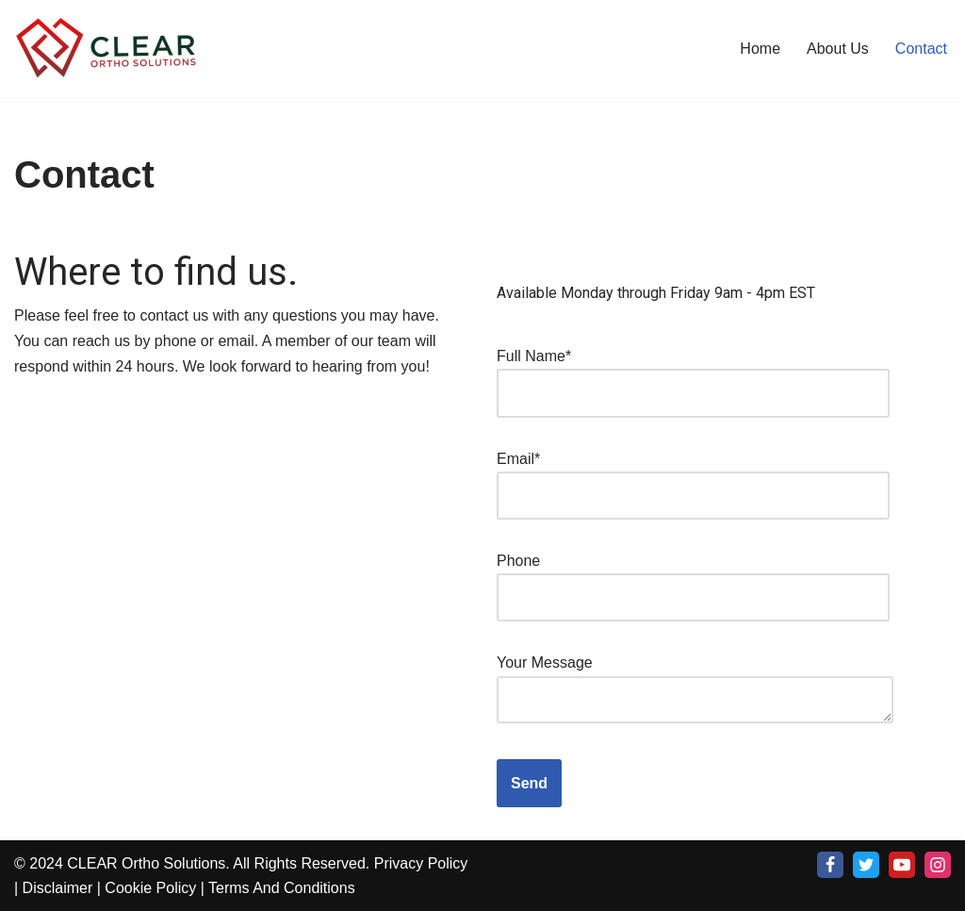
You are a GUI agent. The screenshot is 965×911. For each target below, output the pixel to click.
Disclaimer (58, 888)
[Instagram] (937, 865)
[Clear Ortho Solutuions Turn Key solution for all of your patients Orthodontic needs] (108, 48)
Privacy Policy (421, 863)
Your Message (695, 689)
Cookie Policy (150, 888)
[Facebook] (830, 865)
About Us (838, 49)
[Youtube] (902, 865)
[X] (866, 865)
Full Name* (693, 374)
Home (760, 49)
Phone (693, 579)
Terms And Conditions (281, 888)
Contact (921, 49)
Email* (693, 477)
